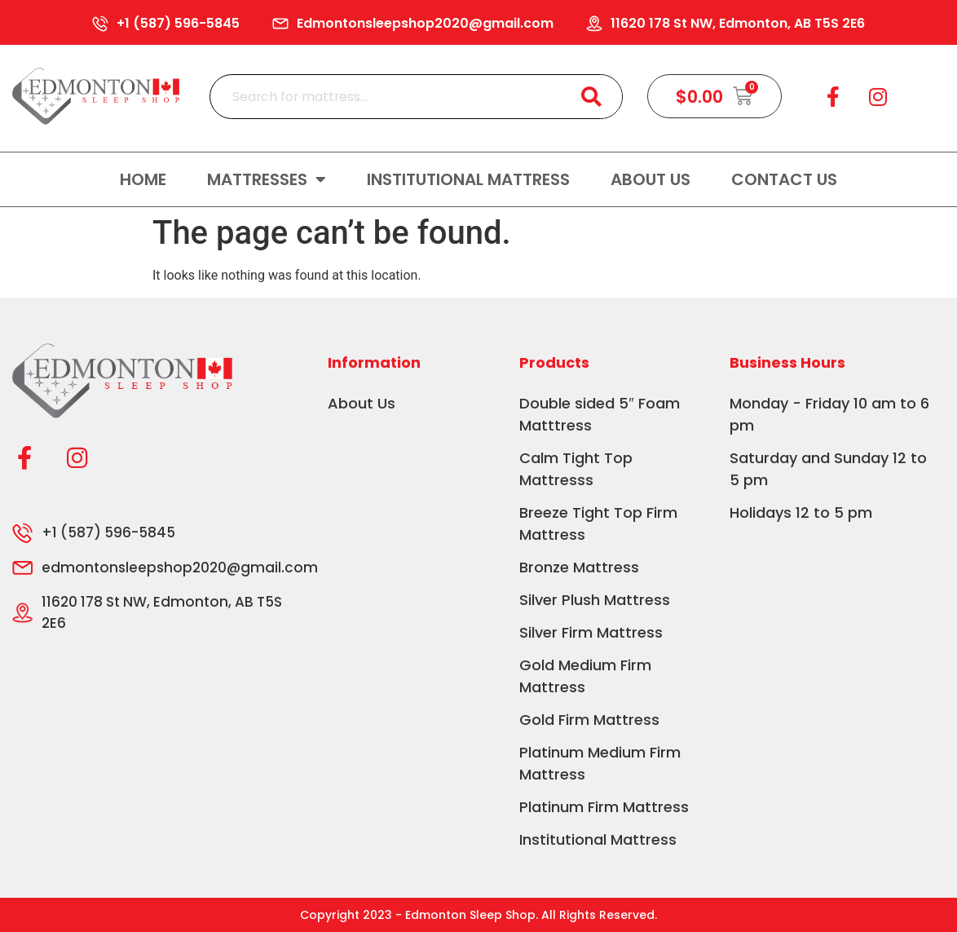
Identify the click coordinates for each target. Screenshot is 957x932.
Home (143, 179)
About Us (650, 179)
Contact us (784, 179)
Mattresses (266, 179)
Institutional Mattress (468, 179)
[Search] (591, 96)
